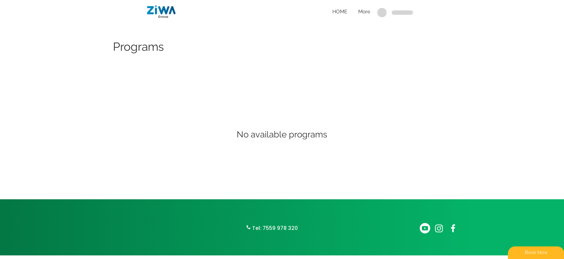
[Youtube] (425, 228)
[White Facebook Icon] (453, 228)
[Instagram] (439, 228)
